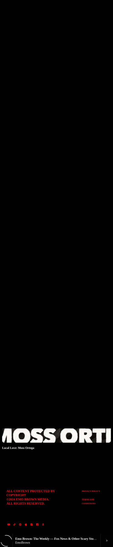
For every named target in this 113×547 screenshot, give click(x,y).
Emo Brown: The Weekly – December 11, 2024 (31, 199)
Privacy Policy (91, 491)
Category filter (20, 63)
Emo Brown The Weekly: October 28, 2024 (29, 323)
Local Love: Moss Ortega (18, 448)
